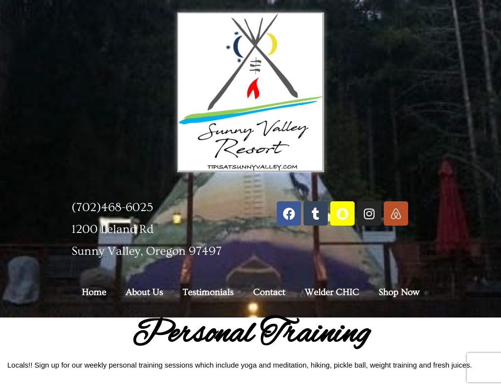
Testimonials (207, 292)
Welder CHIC (331, 292)
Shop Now (398, 292)
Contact (269, 292)
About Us (144, 292)
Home (94, 292)
